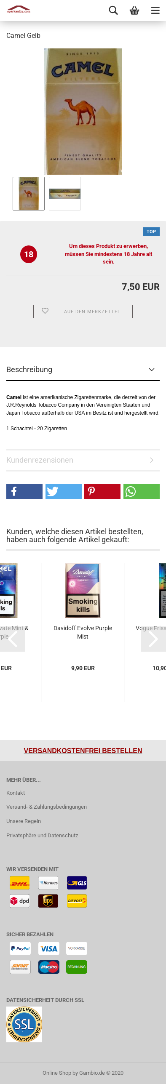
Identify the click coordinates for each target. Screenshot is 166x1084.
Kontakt (15, 793)
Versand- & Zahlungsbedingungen (46, 807)
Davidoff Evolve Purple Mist (83, 632)
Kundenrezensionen (39, 459)
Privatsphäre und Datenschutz (42, 835)
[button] (24, 491)
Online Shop (57, 1073)
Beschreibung (29, 369)
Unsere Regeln (23, 821)
